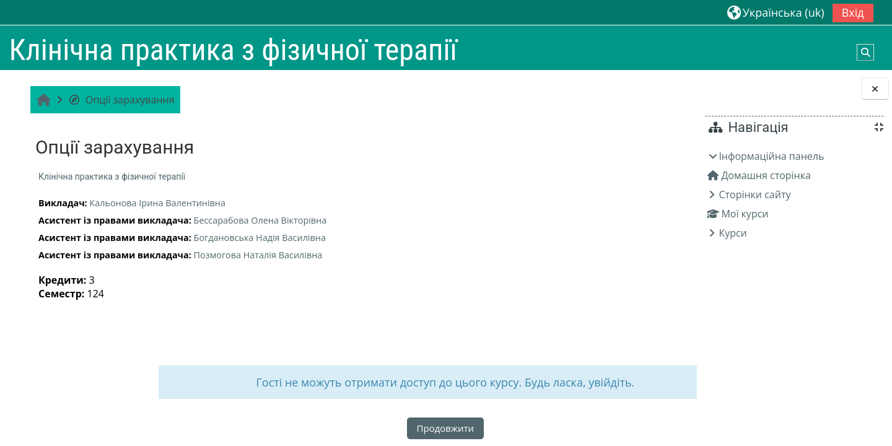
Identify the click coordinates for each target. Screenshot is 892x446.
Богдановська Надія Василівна (258, 237)
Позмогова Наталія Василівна (256, 255)
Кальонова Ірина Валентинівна (156, 203)
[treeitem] (794, 194)
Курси (732, 233)
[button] (775, 12)
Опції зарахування (119, 100)
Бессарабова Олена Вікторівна (258, 220)
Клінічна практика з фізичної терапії (110, 176)
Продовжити (354, 428)
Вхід (853, 12)
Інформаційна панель (771, 156)
